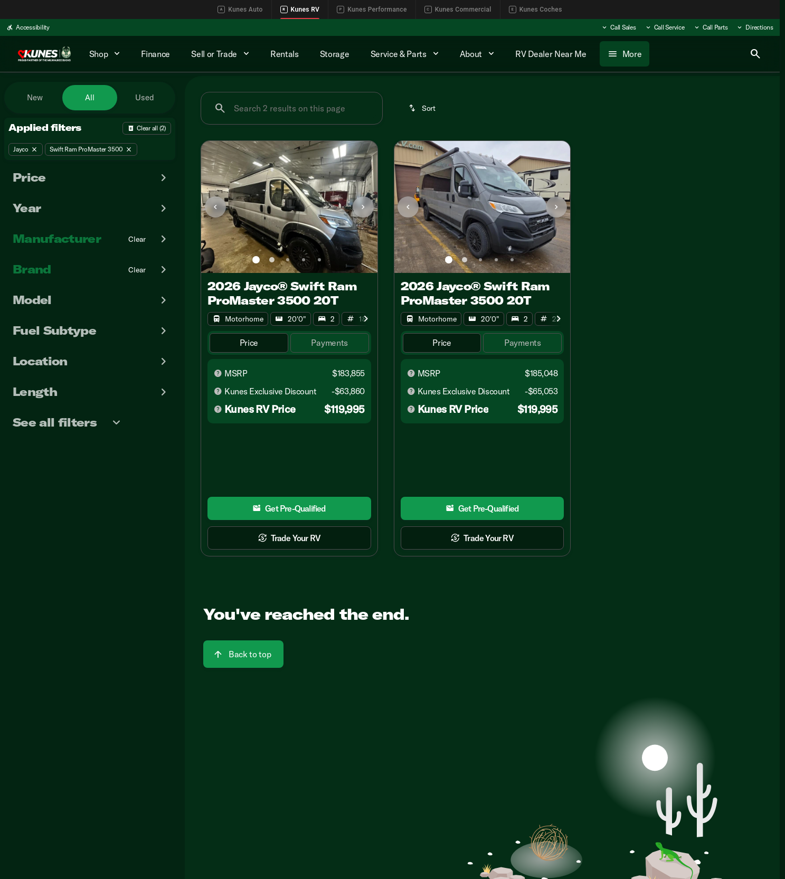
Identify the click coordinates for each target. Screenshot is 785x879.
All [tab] (89, 97)
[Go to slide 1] (256, 259)
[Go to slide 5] (319, 259)
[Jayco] (25, 149)
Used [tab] (144, 97)
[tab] (249, 343)
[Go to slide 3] (287, 259)
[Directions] (754, 27)
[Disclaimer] (218, 373)
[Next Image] (363, 207)
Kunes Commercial (457, 9)
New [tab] (35, 97)
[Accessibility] (28, 27)
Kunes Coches (535, 9)
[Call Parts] (710, 27)
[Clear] (137, 239)
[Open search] (755, 53)
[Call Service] (664, 27)
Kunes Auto (239, 9)
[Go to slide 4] (303, 259)
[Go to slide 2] (272, 259)
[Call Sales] (618, 27)
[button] (214, 207)
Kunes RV (300, 9)
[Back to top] (243, 654)
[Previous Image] (215, 207)
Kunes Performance (371, 9)
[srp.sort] (423, 108)
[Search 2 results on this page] (291, 108)
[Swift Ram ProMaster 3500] (91, 149)
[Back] (146, 128)
